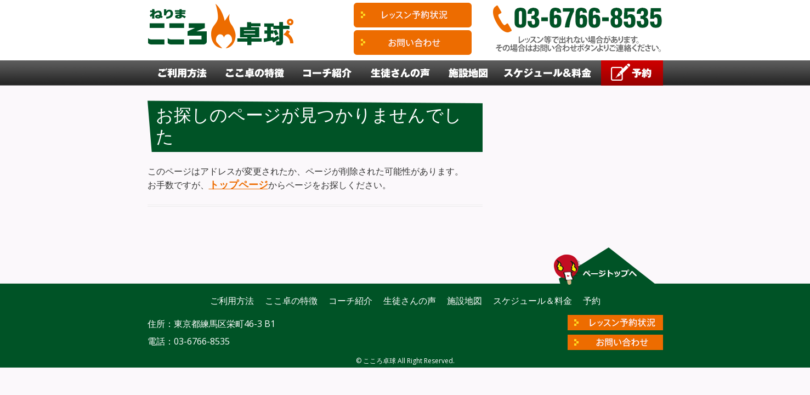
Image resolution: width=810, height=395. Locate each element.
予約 (632, 73)
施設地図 (467, 73)
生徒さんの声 (400, 73)
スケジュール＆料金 (548, 73)
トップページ (238, 184)
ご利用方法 (182, 73)
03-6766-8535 (202, 341)
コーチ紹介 (327, 73)
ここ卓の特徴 (255, 73)
